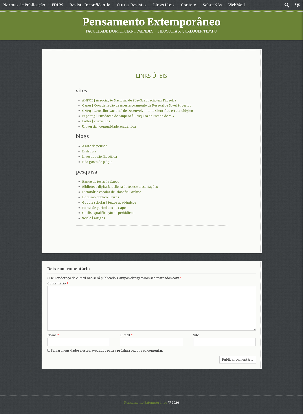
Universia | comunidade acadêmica (109, 126)
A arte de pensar (94, 146)
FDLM (57, 5)
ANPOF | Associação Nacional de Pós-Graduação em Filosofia (129, 100)
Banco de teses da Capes (100, 182)
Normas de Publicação (24, 5)
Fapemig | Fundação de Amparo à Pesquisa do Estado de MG (128, 116)
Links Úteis (163, 5)
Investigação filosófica (99, 157)
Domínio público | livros (100, 197)
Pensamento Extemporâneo (151, 22)
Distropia (89, 151)
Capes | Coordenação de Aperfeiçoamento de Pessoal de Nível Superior (136, 105)
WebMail (236, 5)
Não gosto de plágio (97, 162)
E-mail (126, 335)
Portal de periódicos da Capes (104, 208)
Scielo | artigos (93, 218)
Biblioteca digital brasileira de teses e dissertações (120, 187)
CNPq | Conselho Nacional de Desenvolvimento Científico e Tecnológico (137, 111)
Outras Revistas (132, 5)
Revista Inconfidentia (90, 5)
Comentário (57, 283)
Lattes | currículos (96, 121)
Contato (188, 5)
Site (196, 335)
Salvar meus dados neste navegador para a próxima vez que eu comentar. (107, 351)
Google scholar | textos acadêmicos (109, 202)
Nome (53, 335)
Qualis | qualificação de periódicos (108, 213)
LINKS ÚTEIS (151, 75)
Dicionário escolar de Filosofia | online (111, 192)
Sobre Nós (212, 5)
